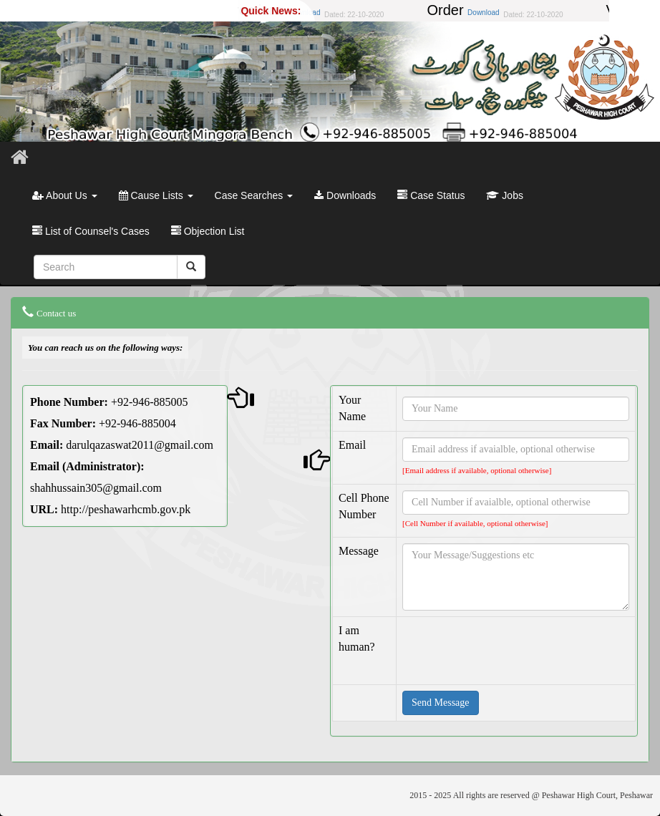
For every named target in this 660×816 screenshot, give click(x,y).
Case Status (431, 195)
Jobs (504, 195)
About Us (64, 195)
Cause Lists (156, 195)
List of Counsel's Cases (91, 231)
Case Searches (254, 195)
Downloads (345, 195)
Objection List (208, 231)
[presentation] (511, 651)
